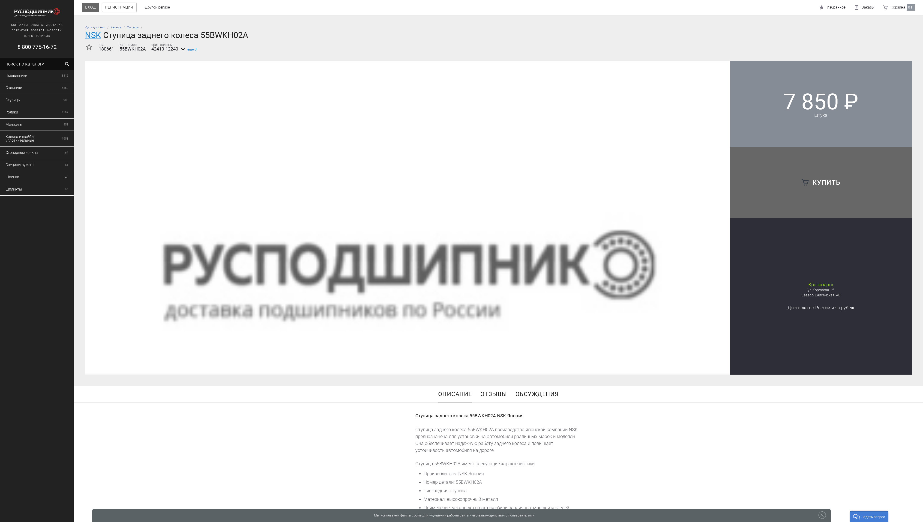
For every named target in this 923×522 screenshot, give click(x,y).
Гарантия (19, 30)
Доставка (53, 25)
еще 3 (188, 49)
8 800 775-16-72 (36, 47)
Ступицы (133, 27)
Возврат (37, 30)
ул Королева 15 (821, 290)
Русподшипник (95, 27)
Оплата (36, 25)
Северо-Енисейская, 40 (820, 295)
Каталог (116, 27)
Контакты (18, 25)
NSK (93, 35)
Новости (54, 30)
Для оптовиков (36, 36)
